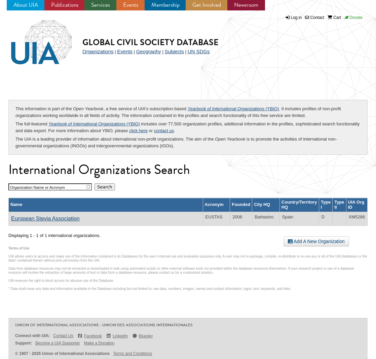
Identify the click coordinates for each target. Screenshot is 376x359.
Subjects (174, 51)
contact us (164, 130)
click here (138, 130)
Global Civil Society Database (150, 42)
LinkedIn (117, 335)
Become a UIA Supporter (57, 343)
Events (130, 5)
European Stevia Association (45, 218)
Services (100, 5)
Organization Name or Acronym (37, 187)
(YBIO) (233, 108)
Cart (334, 17)
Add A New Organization (316, 241)
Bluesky (142, 335)
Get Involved (206, 5)
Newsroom (246, 5)
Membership (165, 5)
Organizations (98, 51)
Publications (64, 5)
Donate (353, 17)
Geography (148, 51)
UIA (33, 38)
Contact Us (63, 335)
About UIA (25, 5)
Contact (314, 17)
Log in (296, 17)
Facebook (89, 335)
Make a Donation (99, 343)
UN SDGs (199, 51)
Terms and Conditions (132, 353)
